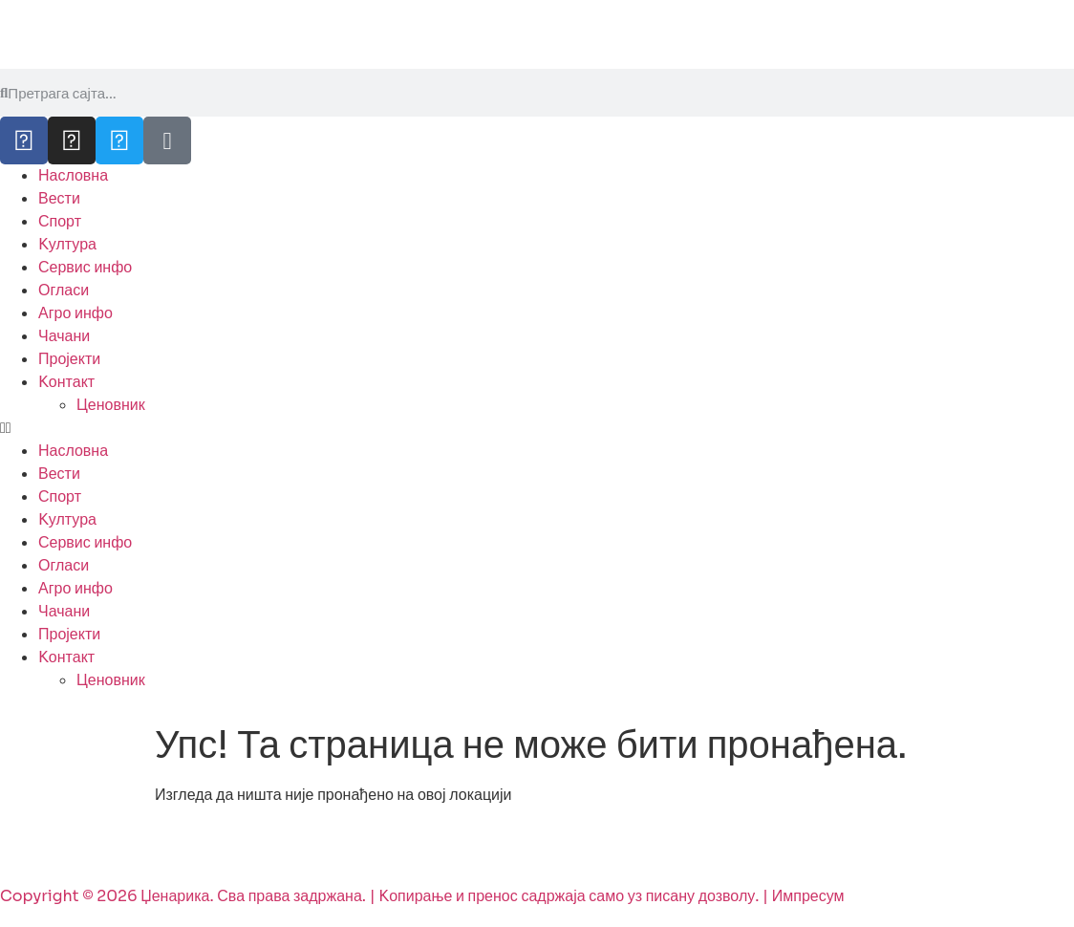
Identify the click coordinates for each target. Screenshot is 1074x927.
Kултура (67, 244)
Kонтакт (66, 382)
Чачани (64, 336)
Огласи (63, 290)
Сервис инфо (85, 267)
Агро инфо (75, 313)
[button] (537, 428)
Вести (59, 198)
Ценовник (110, 405)
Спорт (59, 221)
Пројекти (69, 359)
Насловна (73, 175)
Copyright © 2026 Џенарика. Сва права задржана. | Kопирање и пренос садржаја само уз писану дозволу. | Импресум (422, 896)
